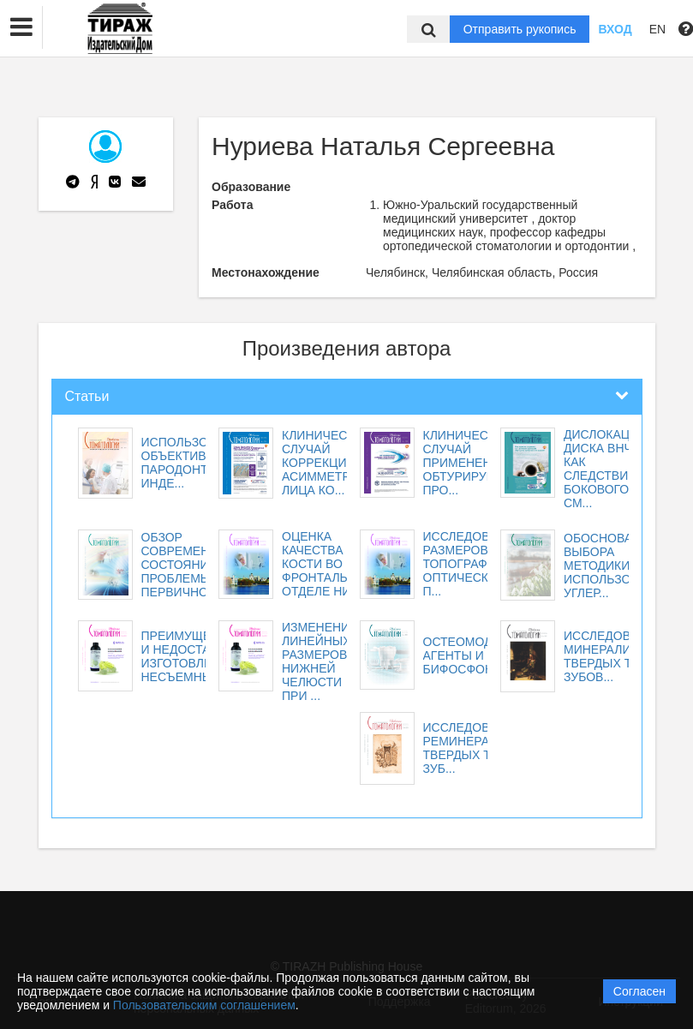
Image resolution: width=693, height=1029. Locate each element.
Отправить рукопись (520, 29)
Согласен (639, 991)
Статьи (87, 396)
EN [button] (657, 29)
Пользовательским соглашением (204, 1005)
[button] (21, 27)
